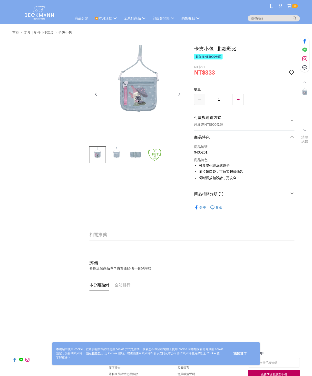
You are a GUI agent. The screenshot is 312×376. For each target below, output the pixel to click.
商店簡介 (114, 367)
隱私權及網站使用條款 (123, 374)
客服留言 (183, 367)
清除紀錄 (304, 139)
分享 (200, 207)
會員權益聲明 (186, 374)
